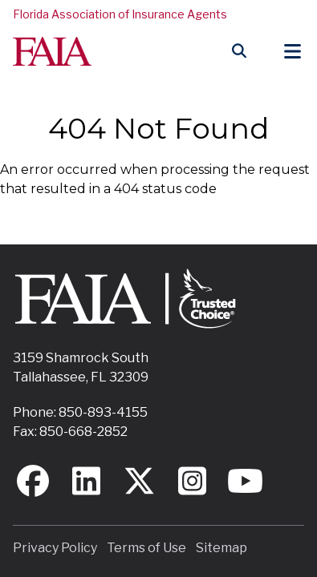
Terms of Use (146, 547)
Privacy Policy (55, 547)
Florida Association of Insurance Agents (120, 14)
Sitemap (221, 547)
